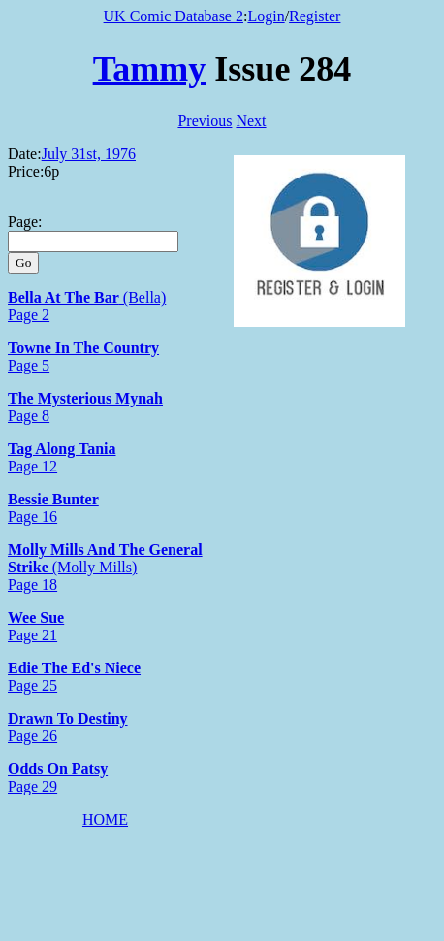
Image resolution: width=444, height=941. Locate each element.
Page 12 (32, 466)
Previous (204, 121)
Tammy (149, 68)
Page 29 (32, 786)
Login (265, 16)
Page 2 (28, 315)
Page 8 (28, 415)
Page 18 (32, 584)
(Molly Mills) (93, 567)
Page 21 (32, 635)
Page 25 (32, 685)
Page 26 (32, 736)
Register (314, 16)
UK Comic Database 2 (173, 16)
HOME (105, 819)
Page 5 (28, 365)
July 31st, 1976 (89, 154)
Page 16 (32, 516)
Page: (25, 221)
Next (251, 121)
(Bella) (142, 297)
